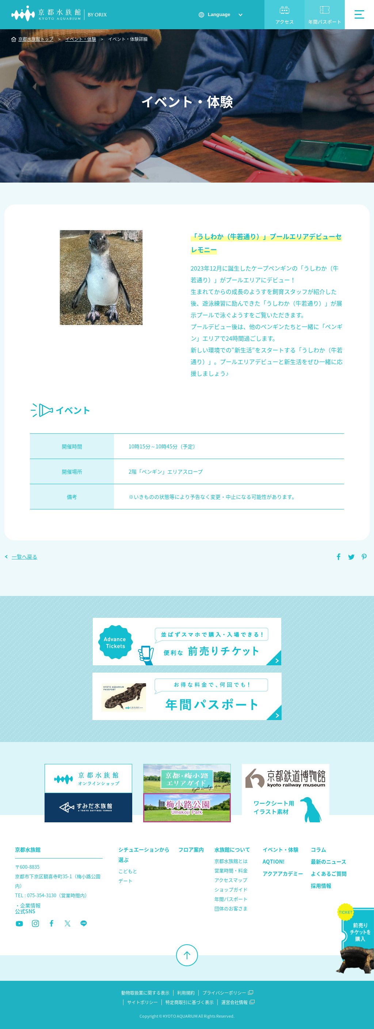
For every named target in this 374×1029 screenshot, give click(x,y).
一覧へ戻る (24, 556)
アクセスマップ (230, 879)
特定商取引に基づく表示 (189, 1002)
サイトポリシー (142, 1002)
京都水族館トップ (35, 39)
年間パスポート (324, 21)
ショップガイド (231, 889)
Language (219, 14)
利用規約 (186, 993)
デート (125, 880)
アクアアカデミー (283, 873)
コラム (318, 849)
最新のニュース (328, 861)
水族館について (232, 849)
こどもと (127, 871)
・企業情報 (28, 905)
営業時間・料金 (231, 870)
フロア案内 (191, 849)
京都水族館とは (231, 860)
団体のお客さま (231, 908)
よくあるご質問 (329, 873)
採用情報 (321, 885)
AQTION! (274, 861)
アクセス (284, 21)
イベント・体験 (80, 39)
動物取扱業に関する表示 (145, 993)
